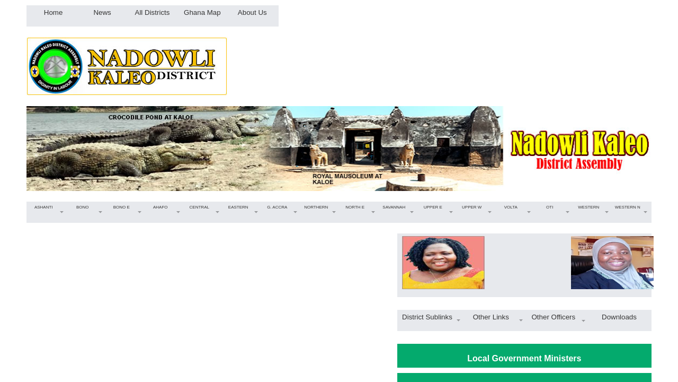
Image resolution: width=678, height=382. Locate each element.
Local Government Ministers (524, 358)
